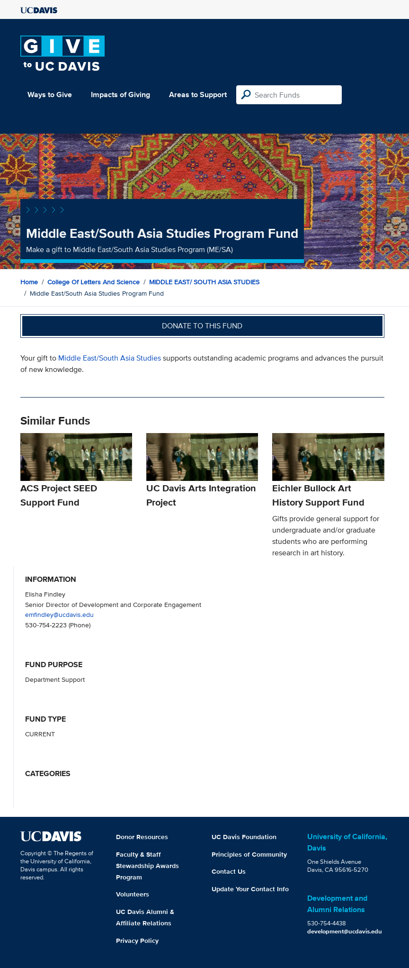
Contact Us (229, 871)
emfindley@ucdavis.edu (59, 614)
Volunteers (132, 894)
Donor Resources (142, 836)
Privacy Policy (137, 940)
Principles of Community (249, 854)
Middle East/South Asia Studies (109, 358)
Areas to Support (198, 94)
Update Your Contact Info (250, 889)
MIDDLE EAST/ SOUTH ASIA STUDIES (204, 282)
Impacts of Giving (120, 94)
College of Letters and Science (93, 282)
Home (29, 282)
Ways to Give (49, 94)
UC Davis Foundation (244, 836)
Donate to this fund (202, 325)
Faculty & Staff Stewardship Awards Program (147, 866)
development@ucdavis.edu (344, 931)
